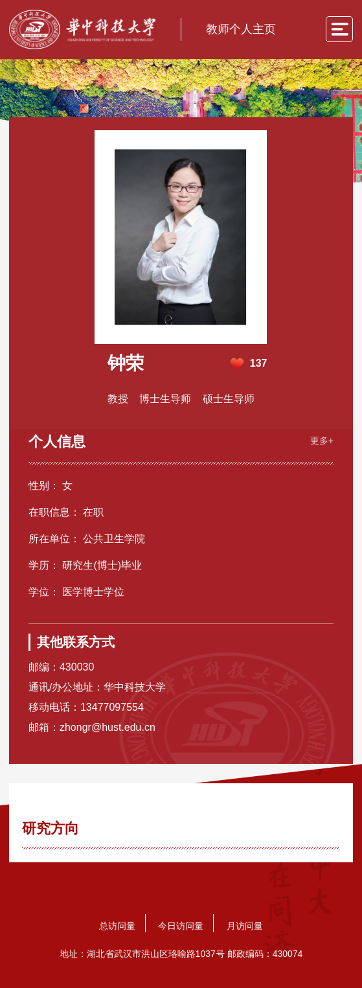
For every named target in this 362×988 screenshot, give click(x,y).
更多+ (322, 440)
